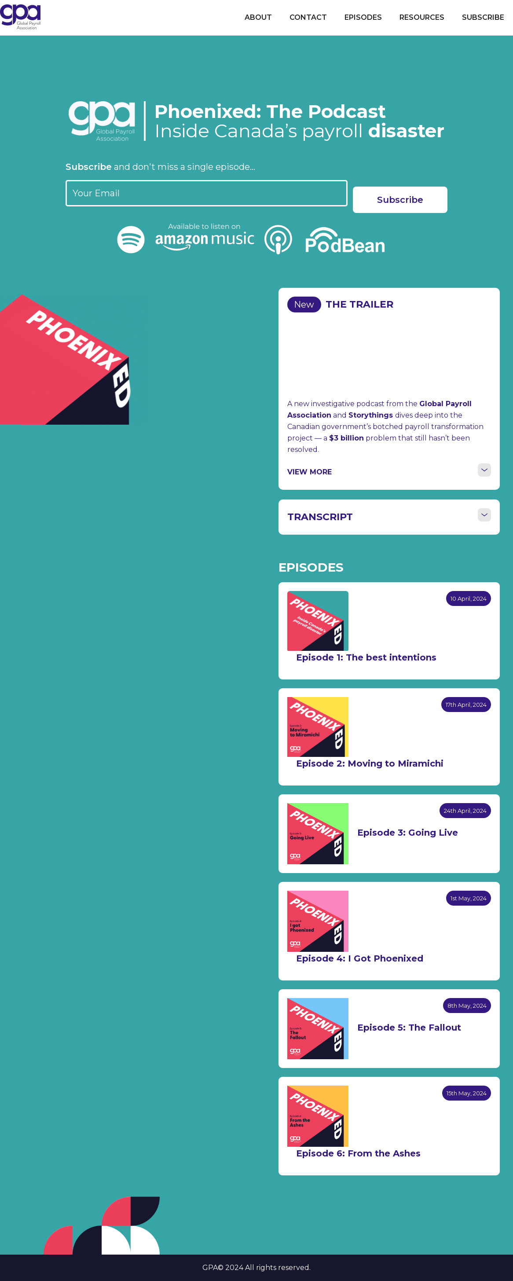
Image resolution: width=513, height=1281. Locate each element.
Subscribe (483, 17)
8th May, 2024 (467, 1005)
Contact (308, 17)
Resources (421, 17)
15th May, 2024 (467, 1093)
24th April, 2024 (465, 810)
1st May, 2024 (469, 898)
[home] (20, 16)
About (258, 17)
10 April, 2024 (469, 598)
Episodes (363, 17)
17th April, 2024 (466, 704)
